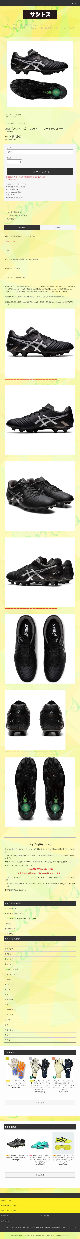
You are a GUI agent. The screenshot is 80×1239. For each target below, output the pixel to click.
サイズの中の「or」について (15, 187)
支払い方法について (15, 1227)
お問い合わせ (5, 1221)
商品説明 (22, 228)
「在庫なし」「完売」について (16, 184)
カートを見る (45, 1215)
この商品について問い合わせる (15, 215)
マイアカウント (6, 1215)
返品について (10, 195)
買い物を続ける (10, 219)
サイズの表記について (13, 189)
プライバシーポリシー (67, 1227)
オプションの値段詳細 (13, 192)
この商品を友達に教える (13, 212)
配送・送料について (28, 1227)
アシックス (14, 116)
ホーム (8, 114)
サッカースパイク (16, 114)
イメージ (58, 228)
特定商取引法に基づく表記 (15, 197)
